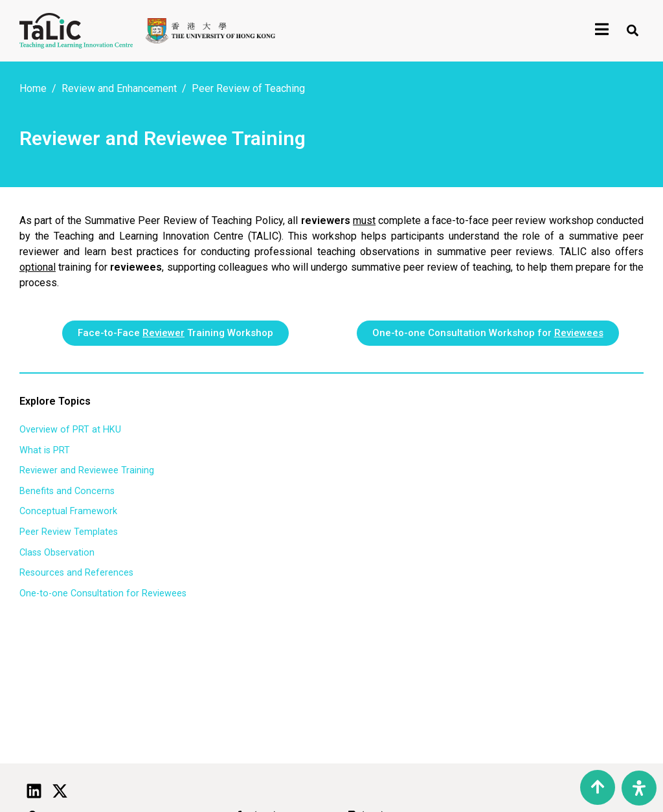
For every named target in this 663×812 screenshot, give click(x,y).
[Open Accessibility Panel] (639, 788)
